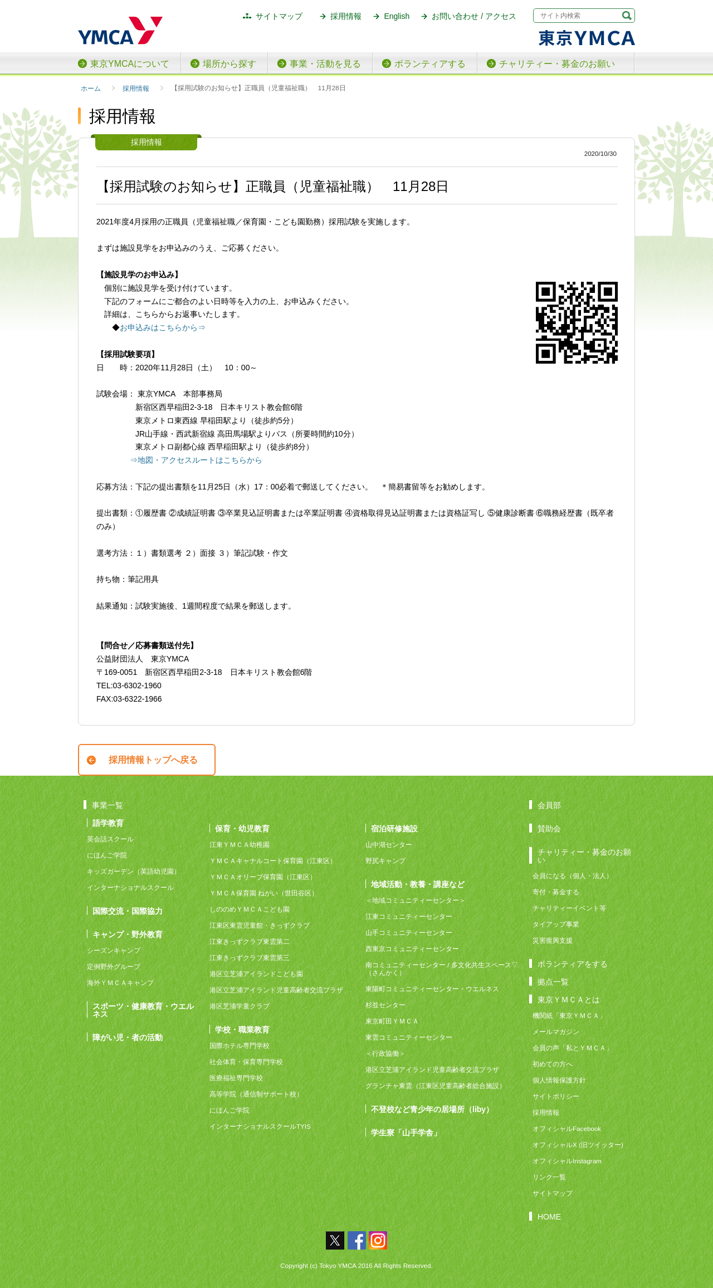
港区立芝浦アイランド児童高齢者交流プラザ (276, 989)
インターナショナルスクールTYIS (260, 1126)
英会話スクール (110, 839)
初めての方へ (553, 1063)
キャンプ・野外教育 (127, 934)
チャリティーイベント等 (569, 908)
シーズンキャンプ (113, 950)
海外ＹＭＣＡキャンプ (120, 982)
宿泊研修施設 (394, 828)
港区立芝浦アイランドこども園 (256, 973)
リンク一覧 (549, 1177)
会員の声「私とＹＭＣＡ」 (573, 1047)
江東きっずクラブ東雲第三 (249, 957)
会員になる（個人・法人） (573, 875)
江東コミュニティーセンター (408, 916)
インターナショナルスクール (130, 887)
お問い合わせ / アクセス (474, 16)
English (396, 16)
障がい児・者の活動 (127, 1037)
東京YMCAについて (129, 63)
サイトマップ (279, 16)
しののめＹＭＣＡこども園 (249, 909)
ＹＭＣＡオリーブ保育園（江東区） (262, 876)
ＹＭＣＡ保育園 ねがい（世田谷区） (263, 893)
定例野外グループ (113, 966)
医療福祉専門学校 (236, 1077)
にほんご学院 (107, 855)
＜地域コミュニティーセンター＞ (415, 900)
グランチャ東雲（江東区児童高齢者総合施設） (435, 1085)
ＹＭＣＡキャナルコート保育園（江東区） (272, 860)
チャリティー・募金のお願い (557, 63)
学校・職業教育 (242, 1029)
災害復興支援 (553, 940)
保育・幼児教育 (242, 828)
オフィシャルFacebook (567, 1128)
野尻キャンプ (385, 860)
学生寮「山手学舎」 (406, 1132)
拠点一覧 (553, 981)
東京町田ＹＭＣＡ (392, 1021)
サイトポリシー (556, 1096)
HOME (549, 1216)
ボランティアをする (573, 963)
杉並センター (385, 1004)
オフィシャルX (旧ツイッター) (578, 1144)
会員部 (549, 805)
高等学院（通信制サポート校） (256, 1094)
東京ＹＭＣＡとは (569, 999)
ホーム (91, 88)
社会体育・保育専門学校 (246, 1061)
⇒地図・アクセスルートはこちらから (196, 460)
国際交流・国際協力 (127, 911)
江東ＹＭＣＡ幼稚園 (239, 844)
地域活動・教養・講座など (418, 884)
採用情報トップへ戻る (153, 760)
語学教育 (108, 823)
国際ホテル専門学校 (242, 1045)
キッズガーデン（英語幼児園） (133, 871)
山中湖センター (388, 844)
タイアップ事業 (556, 924)
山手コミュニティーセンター (408, 932)
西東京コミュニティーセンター (412, 948)
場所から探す (229, 63)
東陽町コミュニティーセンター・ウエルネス (432, 988)
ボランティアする (430, 63)
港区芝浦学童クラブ (239, 1006)
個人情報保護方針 (559, 1080)
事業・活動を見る (325, 63)
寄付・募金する (556, 891)
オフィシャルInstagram (567, 1160)
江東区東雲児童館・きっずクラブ (259, 925)
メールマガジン (556, 1031)
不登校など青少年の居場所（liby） (432, 1109)
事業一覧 (107, 805)
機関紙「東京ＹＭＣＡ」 (569, 1015)
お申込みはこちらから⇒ (163, 327)
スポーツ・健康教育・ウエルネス (143, 1010)
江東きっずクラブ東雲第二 (249, 941)
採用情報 (346, 16)
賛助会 (549, 828)
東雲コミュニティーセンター (408, 1037)
